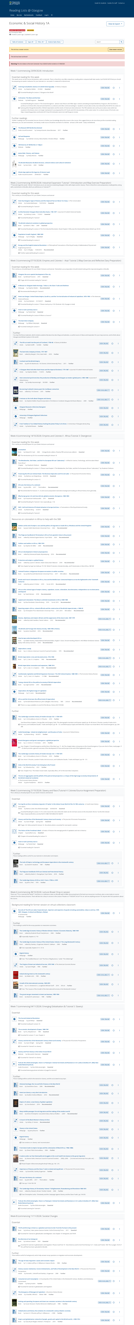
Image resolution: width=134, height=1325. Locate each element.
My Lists (19, 15)
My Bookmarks (28, 15)
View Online (105, 88)
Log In (46, 15)
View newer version (115, 49)
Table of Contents (17, 42)
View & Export (114, 24)
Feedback (39, 15)
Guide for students (101, 3)
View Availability (103, 390)
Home (12, 15)
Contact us (121, 3)
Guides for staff (112, 3)
